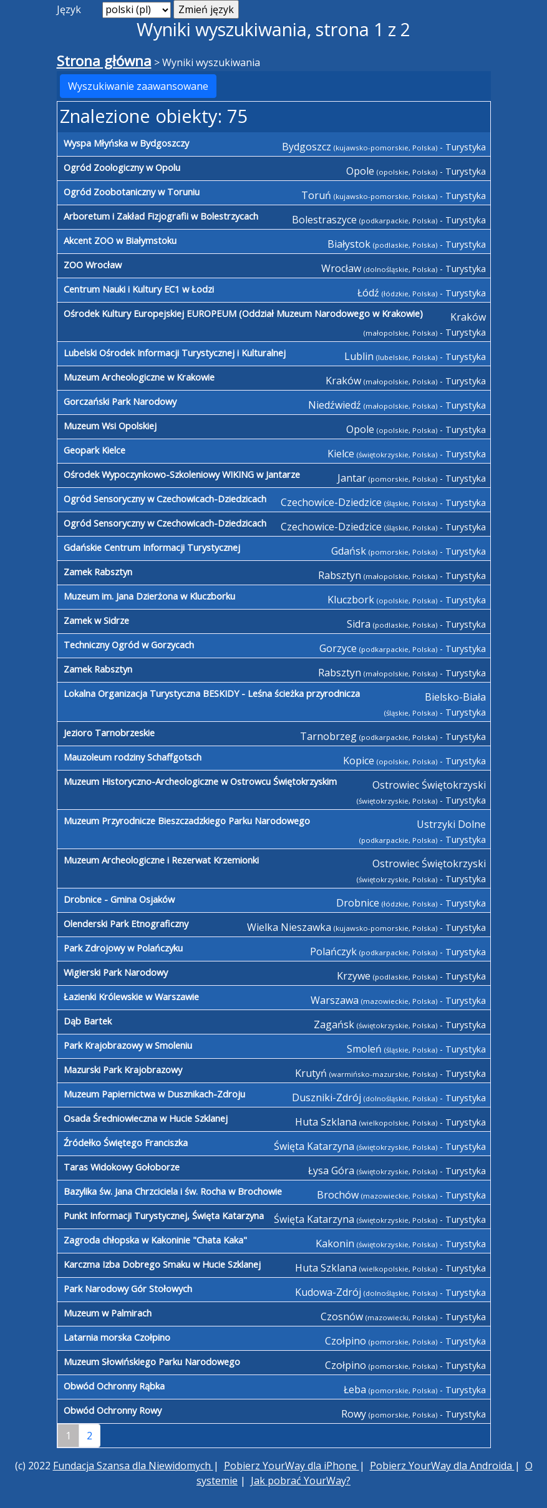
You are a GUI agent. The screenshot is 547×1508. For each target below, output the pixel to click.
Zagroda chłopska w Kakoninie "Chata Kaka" (155, 1239)
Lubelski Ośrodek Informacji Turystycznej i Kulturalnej (175, 352)
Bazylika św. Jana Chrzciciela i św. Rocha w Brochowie (173, 1191)
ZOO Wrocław (93, 264)
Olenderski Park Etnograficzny (126, 923)
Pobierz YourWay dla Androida (442, 1465)
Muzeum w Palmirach (108, 1312)
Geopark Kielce (94, 450)
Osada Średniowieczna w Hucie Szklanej (146, 1118)
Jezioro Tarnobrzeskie (109, 732)
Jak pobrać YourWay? (301, 1480)
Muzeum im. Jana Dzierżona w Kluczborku (149, 596)
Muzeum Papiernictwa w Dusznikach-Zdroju (154, 1093)
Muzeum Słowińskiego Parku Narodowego (152, 1361)
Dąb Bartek (88, 1020)
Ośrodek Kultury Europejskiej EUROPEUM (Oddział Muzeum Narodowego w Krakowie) (243, 313)
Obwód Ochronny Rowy (113, 1410)
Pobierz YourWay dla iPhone (291, 1465)
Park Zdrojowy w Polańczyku (123, 947)
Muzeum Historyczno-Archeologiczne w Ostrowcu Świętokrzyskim (200, 781)
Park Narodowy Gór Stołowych (128, 1288)
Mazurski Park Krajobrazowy (123, 1069)
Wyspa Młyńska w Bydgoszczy (126, 143)
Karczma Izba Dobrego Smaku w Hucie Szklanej (162, 1264)
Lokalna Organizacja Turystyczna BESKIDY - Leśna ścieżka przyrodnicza (212, 693)
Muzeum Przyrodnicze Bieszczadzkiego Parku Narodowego (187, 820)
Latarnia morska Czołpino (117, 1337)
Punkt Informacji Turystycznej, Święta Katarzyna (164, 1215)
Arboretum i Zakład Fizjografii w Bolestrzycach (161, 216)
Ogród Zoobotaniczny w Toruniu (132, 191)
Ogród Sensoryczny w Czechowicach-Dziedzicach (165, 498)
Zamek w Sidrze (96, 620)
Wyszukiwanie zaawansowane (138, 86)
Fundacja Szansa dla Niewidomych (133, 1465)
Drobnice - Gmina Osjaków (119, 899)
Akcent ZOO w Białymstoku (120, 240)
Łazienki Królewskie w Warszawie (131, 996)
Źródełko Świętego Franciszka (126, 1142)
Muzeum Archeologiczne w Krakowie (139, 377)
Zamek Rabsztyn (98, 571)
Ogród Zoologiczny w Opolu (122, 167)
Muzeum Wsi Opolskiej (110, 425)
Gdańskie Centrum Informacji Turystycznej (152, 547)
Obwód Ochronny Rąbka (114, 1385)
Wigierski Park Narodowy (116, 972)
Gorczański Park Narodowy (120, 401)
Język (69, 9)
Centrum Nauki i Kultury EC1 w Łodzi (139, 289)
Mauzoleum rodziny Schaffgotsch (132, 757)
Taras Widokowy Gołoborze (122, 1166)
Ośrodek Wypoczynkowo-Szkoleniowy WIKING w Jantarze (182, 474)
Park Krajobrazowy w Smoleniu (128, 1045)
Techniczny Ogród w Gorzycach (129, 644)
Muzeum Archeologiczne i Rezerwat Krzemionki (161, 860)
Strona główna (104, 61)
